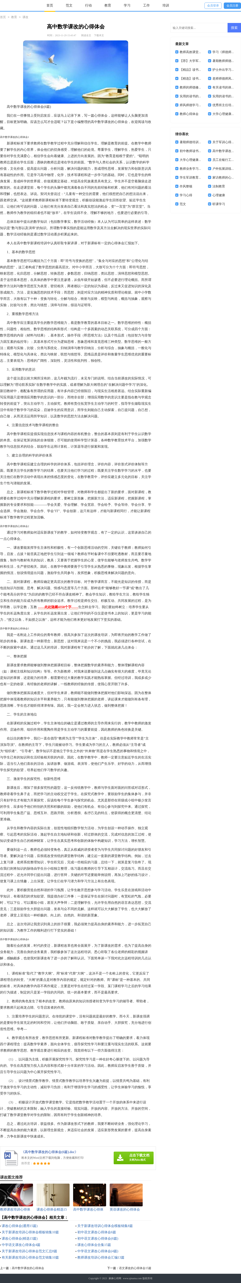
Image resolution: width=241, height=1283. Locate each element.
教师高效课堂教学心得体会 (198, 52)
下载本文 (99, 35)
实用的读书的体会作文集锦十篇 (202, 96)
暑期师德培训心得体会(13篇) (200, 142)
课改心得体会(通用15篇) (20, 1226)
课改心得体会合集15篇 (94, 1245)
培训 (165, 5)
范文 (69, 5)
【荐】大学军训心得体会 (197, 61)
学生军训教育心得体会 (195, 177)
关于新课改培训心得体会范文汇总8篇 (29, 1251)
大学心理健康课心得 (194, 160)
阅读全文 (86, 35)
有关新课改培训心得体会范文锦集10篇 (30, 1257)
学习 (127, 5)
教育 (107, 5)
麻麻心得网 (115, 1278)
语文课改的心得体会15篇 (135, 1268)
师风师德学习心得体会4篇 (198, 105)
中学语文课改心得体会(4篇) (97, 1251)
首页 (49, 5)
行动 (88, 5)
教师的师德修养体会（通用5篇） (202, 87)
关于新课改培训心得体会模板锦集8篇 (105, 1226)
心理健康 (218, 195)
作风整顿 (186, 186)
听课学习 (218, 204)
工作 (146, 5)
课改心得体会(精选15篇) (20, 1238)
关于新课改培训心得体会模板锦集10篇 (30, 1232)
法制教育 (218, 186)
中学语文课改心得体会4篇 (21, 1245)
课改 (25, 17)
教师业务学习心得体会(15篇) (200, 168)
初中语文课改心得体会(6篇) (97, 1238)
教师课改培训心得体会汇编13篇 (100, 1257)
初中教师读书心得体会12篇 (198, 151)
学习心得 (186, 195)
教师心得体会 (189, 114)
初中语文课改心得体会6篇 (96, 1232)
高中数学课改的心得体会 (28, 1268)
